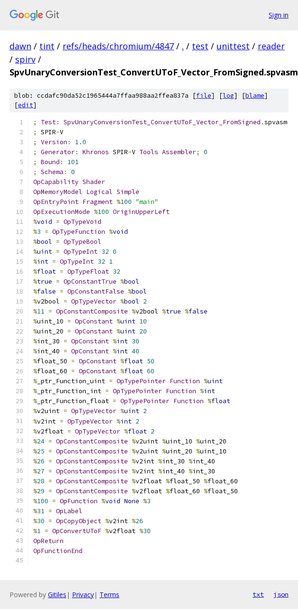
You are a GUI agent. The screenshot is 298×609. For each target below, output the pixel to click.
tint (46, 46)
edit (25, 105)
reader (271, 46)
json (281, 594)
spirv (25, 59)
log (228, 96)
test (200, 46)
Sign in (279, 14)
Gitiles (57, 594)
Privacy (83, 594)
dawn (20, 46)
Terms (109, 594)
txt (258, 594)
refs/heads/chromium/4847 (118, 46)
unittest (233, 46)
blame (254, 96)
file (203, 96)
